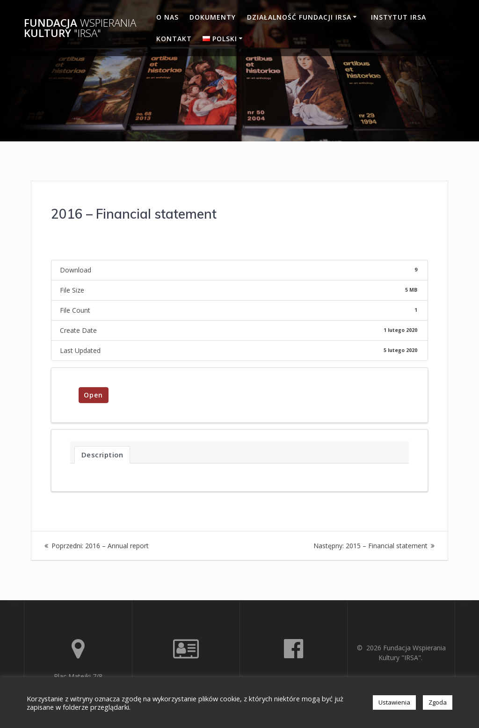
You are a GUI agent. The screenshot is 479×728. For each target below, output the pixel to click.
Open (93, 394)
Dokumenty (212, 17)
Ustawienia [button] (394, 702)
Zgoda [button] (437, 702)
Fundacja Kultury (80, 28)
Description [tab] (102, 454)
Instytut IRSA (398, 17)
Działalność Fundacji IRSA (299, 17)
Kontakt (174, 38)
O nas (167, 17)
